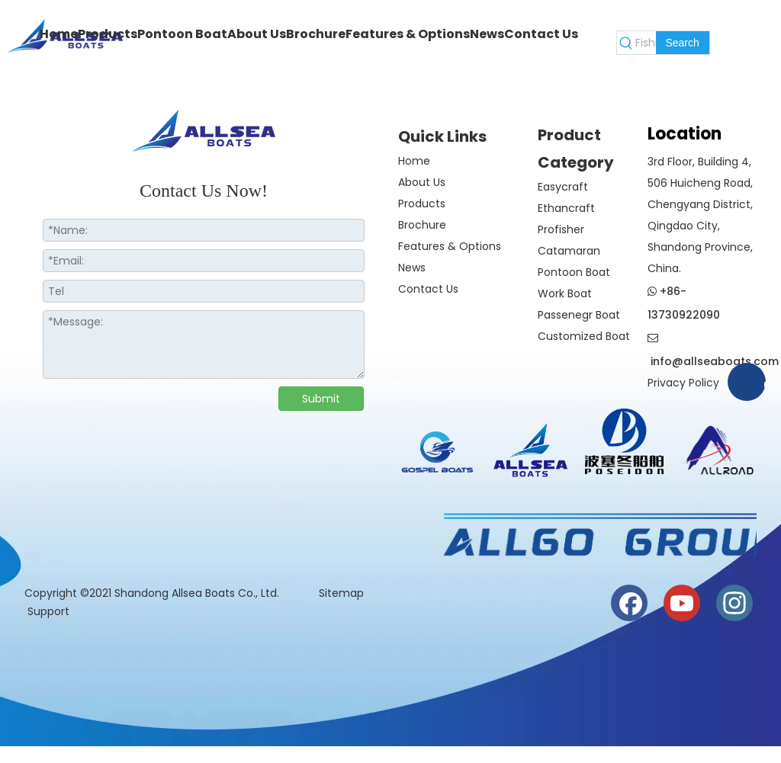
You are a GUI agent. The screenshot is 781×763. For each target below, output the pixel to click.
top (749, 697)
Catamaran (569, 250)
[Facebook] (629, 603)
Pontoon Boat (574, 272)
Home (414, 160)
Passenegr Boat (579, 314)
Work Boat (565, 293)
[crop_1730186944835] (718, 448)
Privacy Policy (683, 382)
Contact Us (428, 289)
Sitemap (343, 593)
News (412, 267)
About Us (421, 182)
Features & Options (449, 246)
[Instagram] (734, 603)
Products (421, 203)
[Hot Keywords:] (682, 42)
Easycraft (563, 186)
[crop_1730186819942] (531, 448)
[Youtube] (682, 603)
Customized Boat (584, 336)
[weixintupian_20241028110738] (624, 441)
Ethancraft (566, 208)
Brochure (422, 224)
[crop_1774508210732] (437, 455)
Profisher (561, 229)
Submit (321, 398)
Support (48, 611)
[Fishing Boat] (645, 42)
